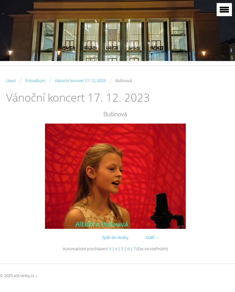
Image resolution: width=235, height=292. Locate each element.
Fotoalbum (35, 80)
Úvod (11, 80)
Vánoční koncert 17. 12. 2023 (80, 80)
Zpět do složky (115, 237)
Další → (152, 237)
